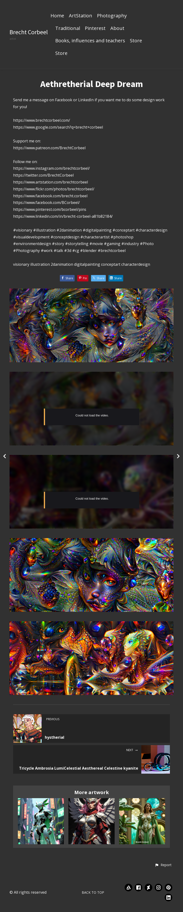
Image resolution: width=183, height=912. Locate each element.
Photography (112, 16)
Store (136, 41)
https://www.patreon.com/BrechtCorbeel (49, 147)
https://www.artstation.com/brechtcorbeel (50, 182)
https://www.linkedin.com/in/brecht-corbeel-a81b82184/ (63, 216)
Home (57, 16)
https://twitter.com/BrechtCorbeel (43, 175)
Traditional (67, 28)
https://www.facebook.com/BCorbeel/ (46, 202)
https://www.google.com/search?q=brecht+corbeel (58, 127)
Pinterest (95, 28)
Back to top (93, 892)
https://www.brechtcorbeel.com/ (41, 120)
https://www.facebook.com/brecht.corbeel (50, 195)
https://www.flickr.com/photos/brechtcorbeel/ (53, 189)
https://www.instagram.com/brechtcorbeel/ (51, 168)
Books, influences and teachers (90, 41)
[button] (163, 865)
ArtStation (80, 16)
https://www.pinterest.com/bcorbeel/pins (49, 209)
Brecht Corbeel (29, 32)
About (117, 28)
